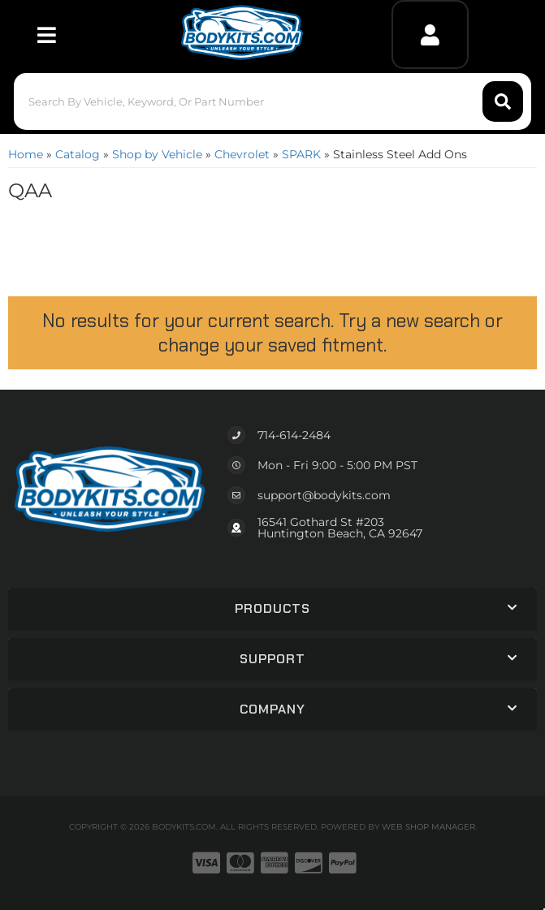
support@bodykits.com (324, 495)
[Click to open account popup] (430, 34)
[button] (272, 101)
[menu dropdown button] (46, 34)
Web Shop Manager (428, 827)
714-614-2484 (294, 435)
